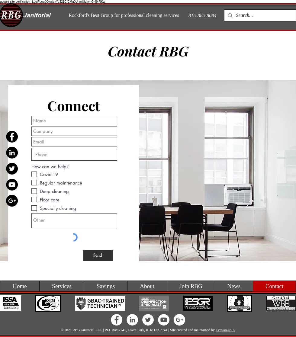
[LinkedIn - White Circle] (132, 320)
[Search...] (259, 15)
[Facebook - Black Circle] (12, 137)
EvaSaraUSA (225, 330)
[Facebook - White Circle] (116, 320)
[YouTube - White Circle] (163, 320)
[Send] (98, 255)
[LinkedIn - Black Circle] (12, 153)
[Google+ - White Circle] (179, 320)
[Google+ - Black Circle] (12, 201)
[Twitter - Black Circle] (12, 169)
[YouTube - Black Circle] (12, 185)
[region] (148, 170)
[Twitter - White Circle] (148, 320)
